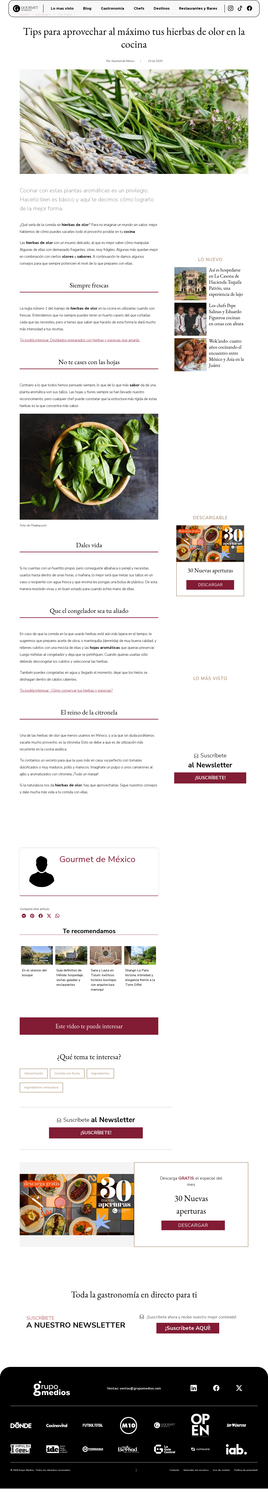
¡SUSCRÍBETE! (96, 1133)
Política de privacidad (246, 1470)
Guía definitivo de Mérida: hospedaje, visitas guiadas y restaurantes (70, 977)
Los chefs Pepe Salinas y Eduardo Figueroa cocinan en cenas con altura (226, 314)
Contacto (174, 1470)
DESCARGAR (210, 585)
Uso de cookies (221, 1470)
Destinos (162, 8)
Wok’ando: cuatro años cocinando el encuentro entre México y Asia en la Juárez (226, 353)
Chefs (139, 8)
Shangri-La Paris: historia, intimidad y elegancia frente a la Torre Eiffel (140, 977)
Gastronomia (112, 8)
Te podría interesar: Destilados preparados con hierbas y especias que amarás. (80, 340)
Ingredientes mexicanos (41, 1087)
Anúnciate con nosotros (196, 1470)
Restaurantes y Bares (198, 8)
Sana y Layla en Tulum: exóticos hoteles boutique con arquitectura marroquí (103, 980)
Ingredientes (100, 1073)
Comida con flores (67, 1073)
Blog (87, 8)
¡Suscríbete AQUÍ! (187, 1328)
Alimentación (33, 1073)
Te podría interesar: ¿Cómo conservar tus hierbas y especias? (66, 690)
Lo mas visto (62, 8)
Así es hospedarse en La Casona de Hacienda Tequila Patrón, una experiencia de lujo (226, 282)
